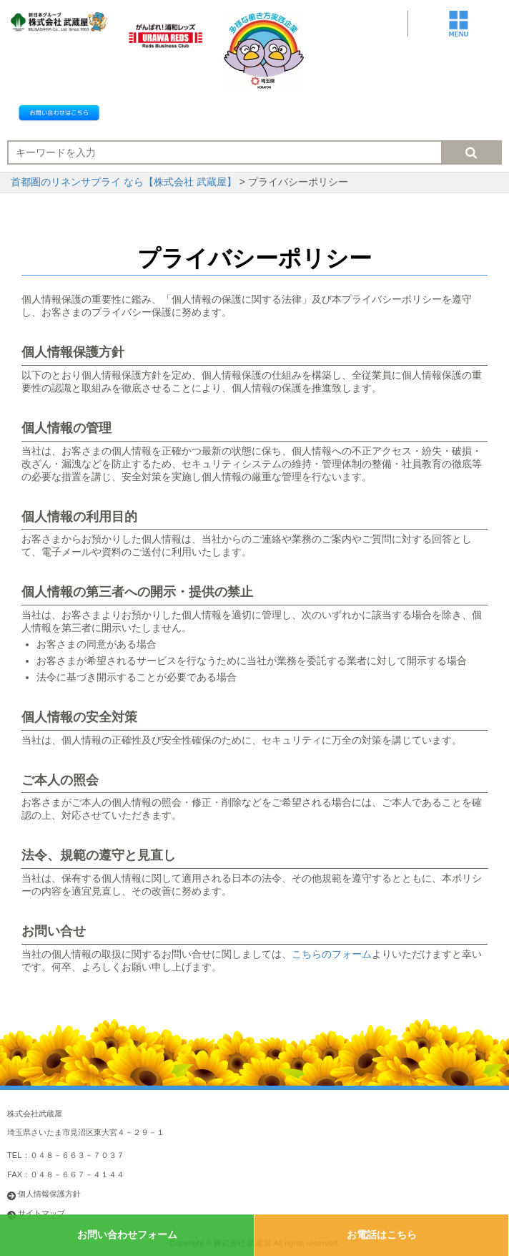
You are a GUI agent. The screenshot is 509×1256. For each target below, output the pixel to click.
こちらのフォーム (332, 954)
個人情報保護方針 (49, 1193)
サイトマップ (41, 1213)
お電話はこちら (382, 1234)
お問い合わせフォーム (127, 1234)
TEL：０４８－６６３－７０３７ (65, 1155)
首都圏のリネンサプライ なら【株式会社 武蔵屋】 (124, 182)
